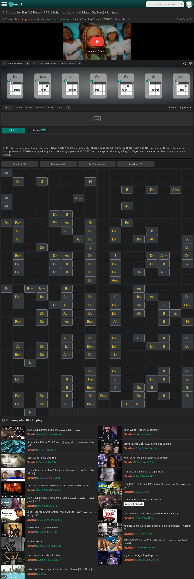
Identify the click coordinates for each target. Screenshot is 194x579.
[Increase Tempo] (27, 63)
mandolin (40, 107)
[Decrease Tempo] (4, 63)
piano (19, 107)
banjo (51, 107)
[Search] (181, 4)
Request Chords (133, 504)
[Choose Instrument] (68, 107)
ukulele (29, 107)
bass (61, 107)
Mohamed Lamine (64, 12)
